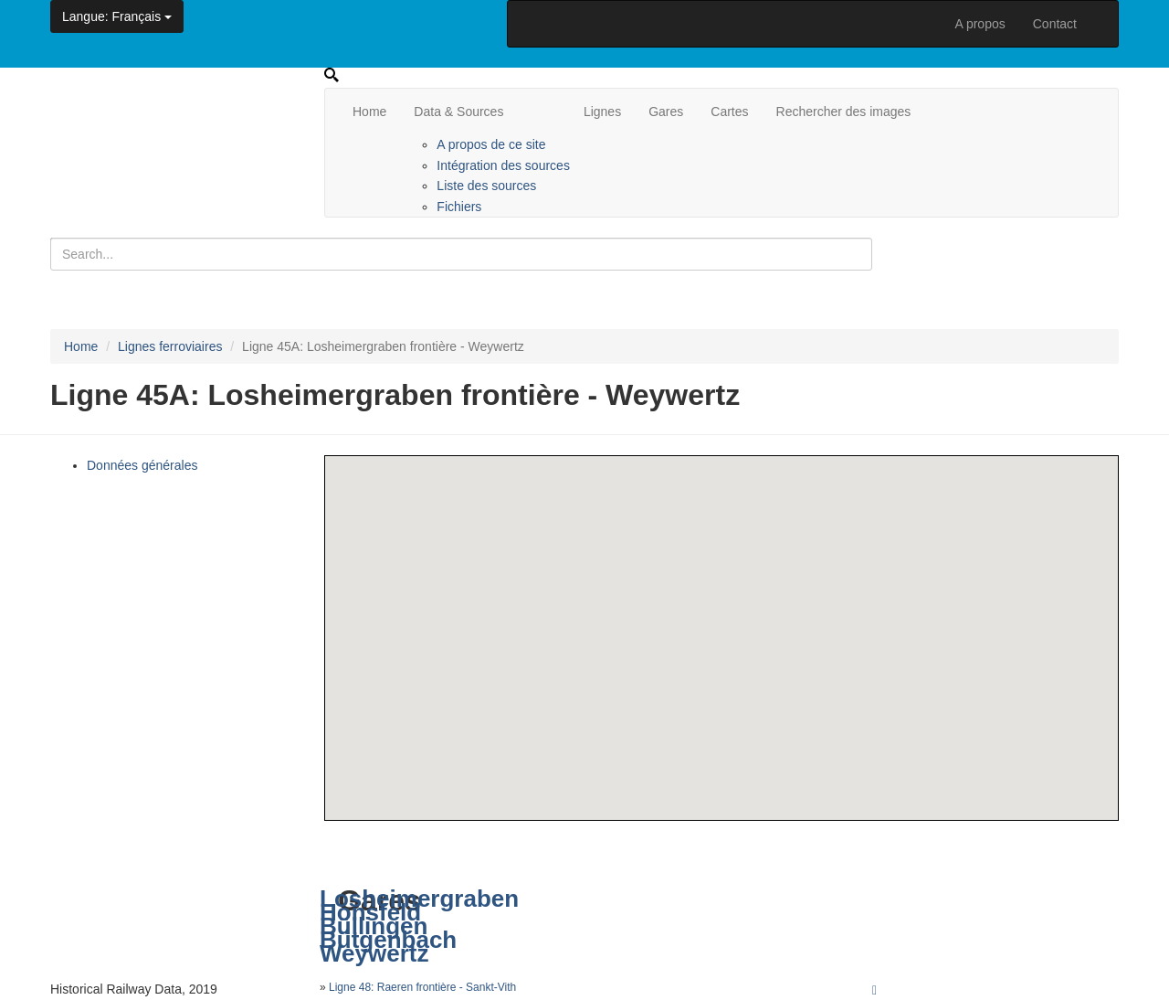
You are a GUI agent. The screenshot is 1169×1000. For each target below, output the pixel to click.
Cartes (729, 111)
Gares (665, 111)
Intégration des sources (503, 165)
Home (369, 111)
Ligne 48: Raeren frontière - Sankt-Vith (422, 987)
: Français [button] (117, 16)
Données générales (142, 465)
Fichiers (459, 206)
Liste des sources (486, 185)
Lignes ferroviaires (170, 346)
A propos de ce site (491, 144)
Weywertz (374, 953)
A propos (979, 23)
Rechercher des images (843, 111)
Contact (1055, 23)
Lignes (602, 111)
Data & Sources (458, 111)
